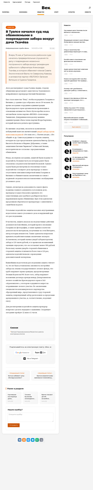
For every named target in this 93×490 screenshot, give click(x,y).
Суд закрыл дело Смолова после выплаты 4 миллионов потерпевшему (75, 31)
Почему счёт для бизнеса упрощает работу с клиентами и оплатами (75, 90)
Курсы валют (17, 2)
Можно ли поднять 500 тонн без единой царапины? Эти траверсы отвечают (76, 80)
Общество (40, 12)
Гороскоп (36, 2)
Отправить (14, 425)
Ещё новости (76, 127)
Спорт (56, 12)
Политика (5, 12)
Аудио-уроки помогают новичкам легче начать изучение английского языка (76, 70)
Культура (71, 12)
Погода (27, 2)
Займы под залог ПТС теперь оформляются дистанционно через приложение (74, 109)
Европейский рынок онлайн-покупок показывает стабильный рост (75, 119)
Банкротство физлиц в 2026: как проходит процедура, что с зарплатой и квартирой (75, 99)
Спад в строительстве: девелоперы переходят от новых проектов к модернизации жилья (76, 51)
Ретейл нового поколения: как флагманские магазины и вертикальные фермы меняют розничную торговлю (75, 60)
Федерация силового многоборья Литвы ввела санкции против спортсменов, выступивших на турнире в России (76, 41)
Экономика (23, 12)
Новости (7, 2)
